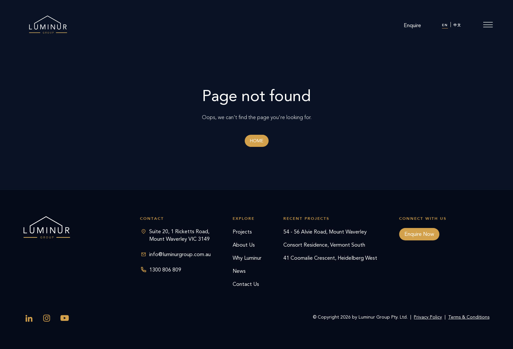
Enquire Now (419, 234)
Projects (242, 232)
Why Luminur (247, 258)
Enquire (412, 25)
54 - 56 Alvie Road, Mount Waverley (325, 232)
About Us (244, 245)
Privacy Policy (428, 317)
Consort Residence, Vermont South (324, 245)
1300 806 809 (165, 270)
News (239, 271)
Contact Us (246, 284)
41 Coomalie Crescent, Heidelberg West (330, 258)
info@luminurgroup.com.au (180, 254)
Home (256, 141)
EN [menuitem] (445, 25)
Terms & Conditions (468, 317)
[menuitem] (445, 25)
